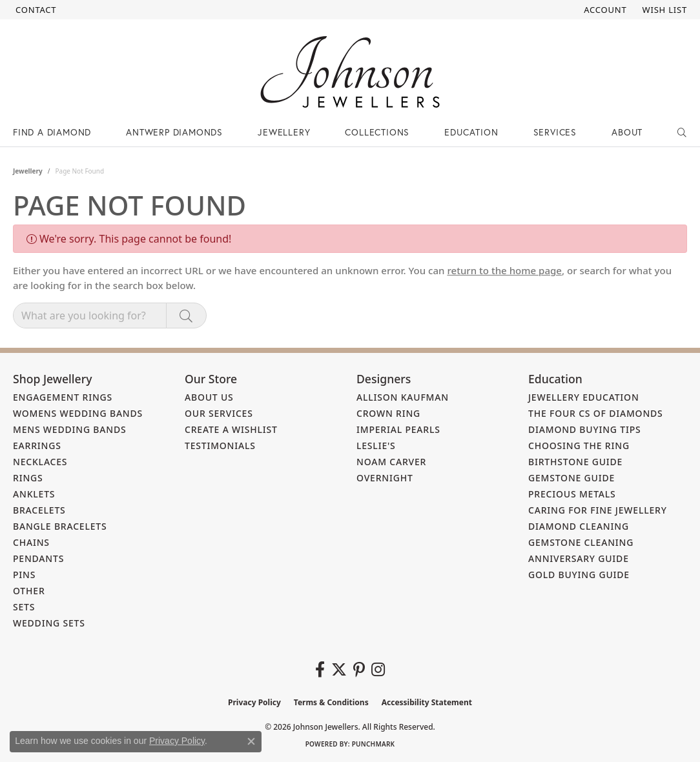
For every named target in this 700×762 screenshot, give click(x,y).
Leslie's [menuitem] (376, 445)
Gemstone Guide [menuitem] (571, 478)
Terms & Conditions (331, 702)
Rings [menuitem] (28, 478)
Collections (377, 132)
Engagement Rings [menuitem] (62, 397)
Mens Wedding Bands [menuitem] (69, 429)
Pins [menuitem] (24, 574)
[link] (34, 9)
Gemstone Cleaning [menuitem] (580, 542)
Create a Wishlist (231, 429)
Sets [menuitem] (24, 607)
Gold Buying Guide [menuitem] (579, 574)
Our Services (219, 413)
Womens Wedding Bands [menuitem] (78, 413)
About (627, 132)
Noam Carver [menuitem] (391, 462)
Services (555, 132)
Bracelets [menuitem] (39, 510)
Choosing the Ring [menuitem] (579, 445)
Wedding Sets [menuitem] (49, 623)
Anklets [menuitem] (34, 494)
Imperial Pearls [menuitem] (398, 429)
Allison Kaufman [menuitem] (402, 397)
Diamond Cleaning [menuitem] (578, 526)
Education (471, 132)
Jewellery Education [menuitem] (583, 397)
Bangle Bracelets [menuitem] (60, 526)
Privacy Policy (254, 702)
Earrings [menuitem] (37, 445)
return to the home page (504, 270)
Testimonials (220, 445)
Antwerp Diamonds (174, 132)
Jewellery (284, 132)
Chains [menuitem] (31, 542)
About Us (209, 397)
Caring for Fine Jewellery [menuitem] (597, 510)
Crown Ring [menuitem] (388, 413)
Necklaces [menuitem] (40, 462)
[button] (603, 9)
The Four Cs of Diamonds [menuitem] (595, 413)
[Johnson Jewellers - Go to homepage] (350, 72)
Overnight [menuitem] (384, 478)
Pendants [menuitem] (38, 558)
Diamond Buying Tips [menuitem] (584, 429)
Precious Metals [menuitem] (572, 494)
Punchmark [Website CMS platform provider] (373, 743)
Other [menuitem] (29, 591)
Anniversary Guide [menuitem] (578, 558)
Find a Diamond (52, 132)
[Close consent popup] (251, 741)
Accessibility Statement (427, 702)
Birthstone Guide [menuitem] (575, 462)
